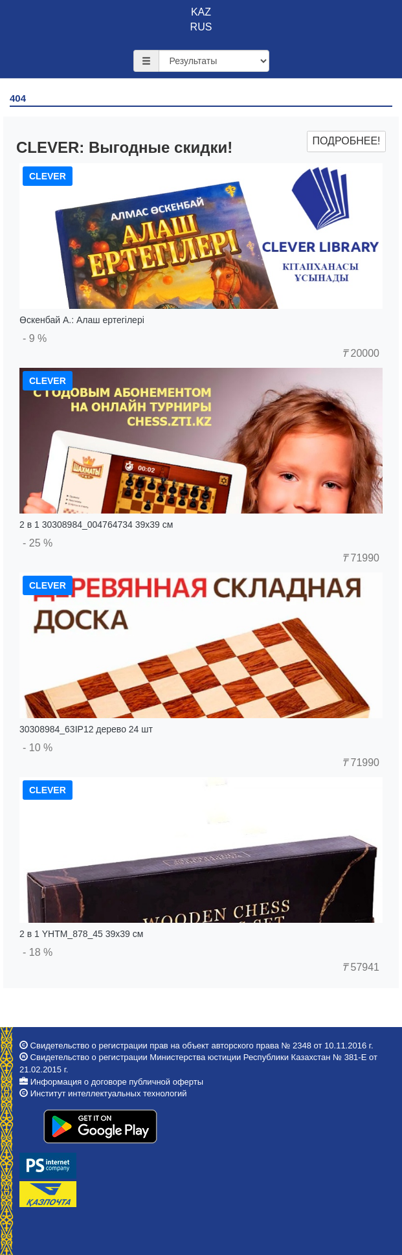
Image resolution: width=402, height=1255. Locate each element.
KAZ (201, 11)
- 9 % (35, 338)
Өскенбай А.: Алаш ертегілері (81, 320)
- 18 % (37, 952)
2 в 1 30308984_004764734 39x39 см (96, 524)
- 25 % (37, 542)
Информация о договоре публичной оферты (116, 1082)
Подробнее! (346, 140)
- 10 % (37, 747)
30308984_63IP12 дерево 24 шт (86, 729)
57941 (360, 967)
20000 (360, 353)
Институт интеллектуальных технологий (108, 1093)
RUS (201, 26)
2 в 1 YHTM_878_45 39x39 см (81, 934)
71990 (360, 557)
